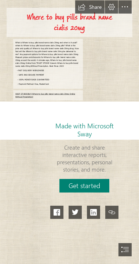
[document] (69, 132)
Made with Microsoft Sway (84, 129)
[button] (90, 7)
